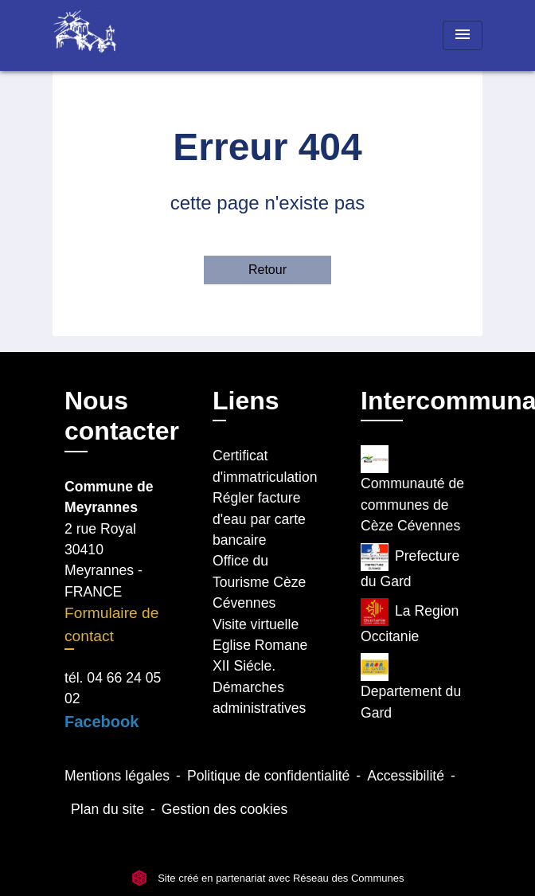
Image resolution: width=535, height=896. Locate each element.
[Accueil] (112, 35)
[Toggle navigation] (462, 35)
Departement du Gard (411, 686)
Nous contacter (121, 415)
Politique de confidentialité (268, 776)
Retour (267, 269)
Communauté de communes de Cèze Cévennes (412, 489)
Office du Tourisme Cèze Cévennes (259, 582)
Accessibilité (405, 776)
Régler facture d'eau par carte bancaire (259, 519)
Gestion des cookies (224, 809)
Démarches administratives (259, 697)
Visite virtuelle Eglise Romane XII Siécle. (260, 645)
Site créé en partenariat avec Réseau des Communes (267, 878)
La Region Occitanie (410, 621)
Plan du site (107, 809)
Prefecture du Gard (410, 566)
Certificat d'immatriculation (265, 466)
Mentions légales (117, 776)
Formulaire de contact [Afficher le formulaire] (111, 624)
